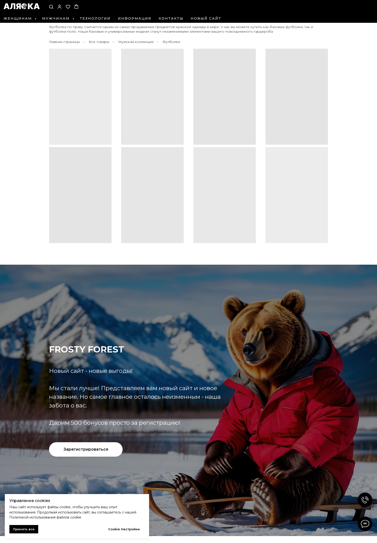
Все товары (99, 42)
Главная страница (64, 42)
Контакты (171, 18)
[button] (51, 6)
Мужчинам (56, 18)
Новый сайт (206, 18)
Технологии (95, 18)
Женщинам (18, 18)
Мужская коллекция (135, 42)
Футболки (171, 42)
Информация (134, 18)
